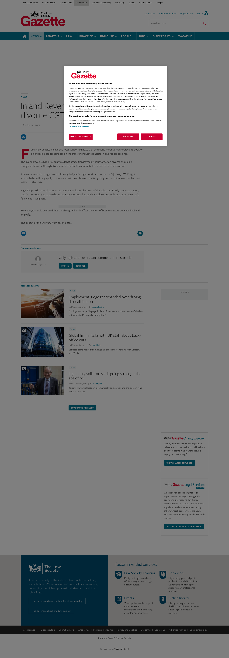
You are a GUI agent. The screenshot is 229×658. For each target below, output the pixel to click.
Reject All (128, 136)
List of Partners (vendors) (79, 126)
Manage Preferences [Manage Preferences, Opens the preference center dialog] (80, 136)
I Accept (152, 136)
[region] (115, 106)
